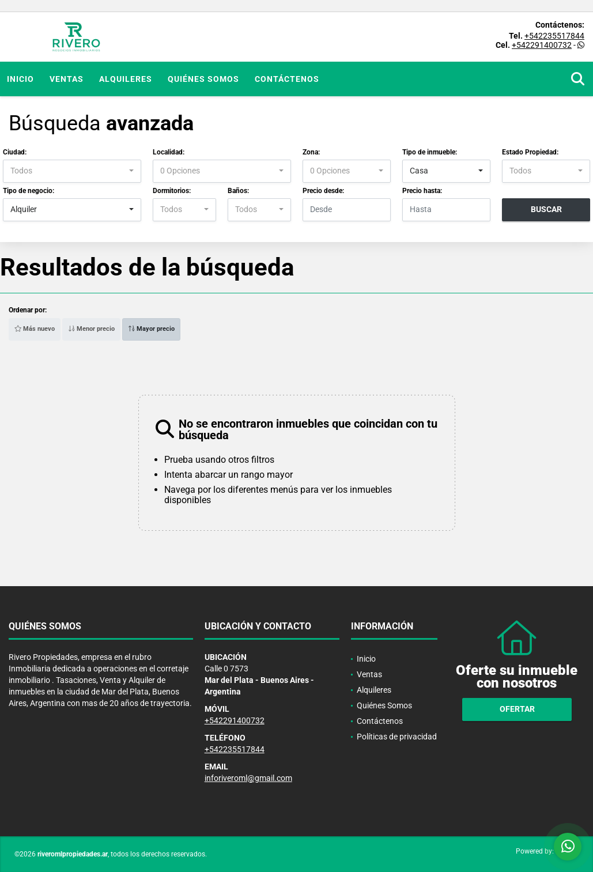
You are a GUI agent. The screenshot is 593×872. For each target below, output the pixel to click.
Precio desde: (323, 191)
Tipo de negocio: (28, 191)
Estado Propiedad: (530, 152)
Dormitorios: (172, 191)
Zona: (311, 152)
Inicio (20, 79)
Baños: (238, 191)
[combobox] (72, 171)
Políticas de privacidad (397, 736)
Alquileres (125, 79)
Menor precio (91, 329)
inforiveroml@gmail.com (248, 778)
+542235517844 (554, 35)
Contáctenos (287, 79)
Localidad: (168, 152)
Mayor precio (151, 329)
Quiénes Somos (203, 79)
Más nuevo (34, 329)
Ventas (67, 79)
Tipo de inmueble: (429, 152)
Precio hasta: (422, 191)
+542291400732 (542, 45)
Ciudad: (15, 152)
